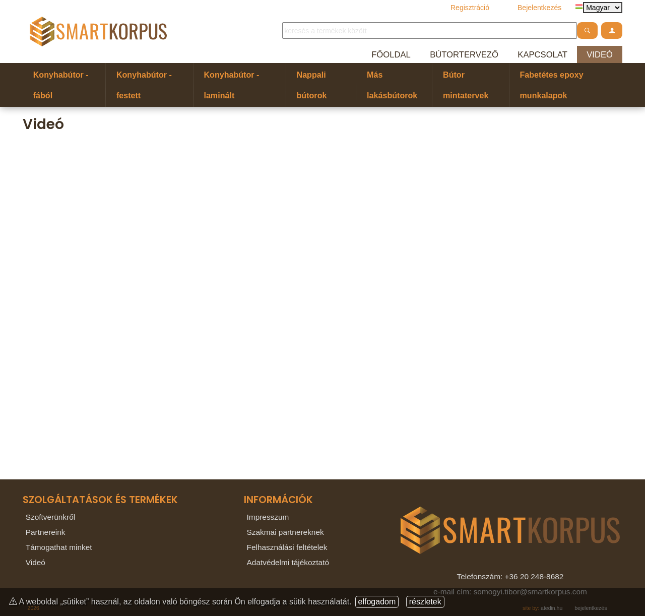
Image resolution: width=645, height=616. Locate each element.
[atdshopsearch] (587, 30)
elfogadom (377, 601)
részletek (425, 601)
